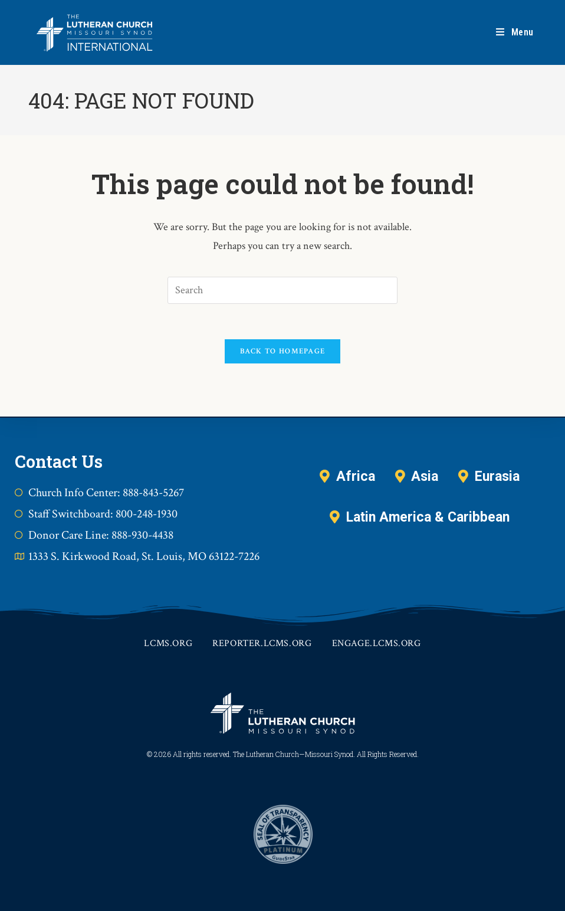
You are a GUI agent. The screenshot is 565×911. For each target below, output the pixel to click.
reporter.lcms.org (261, 643)
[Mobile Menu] (515, 32)
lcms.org (168, 643)
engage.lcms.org (376, 643)
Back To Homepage (283, 351)
